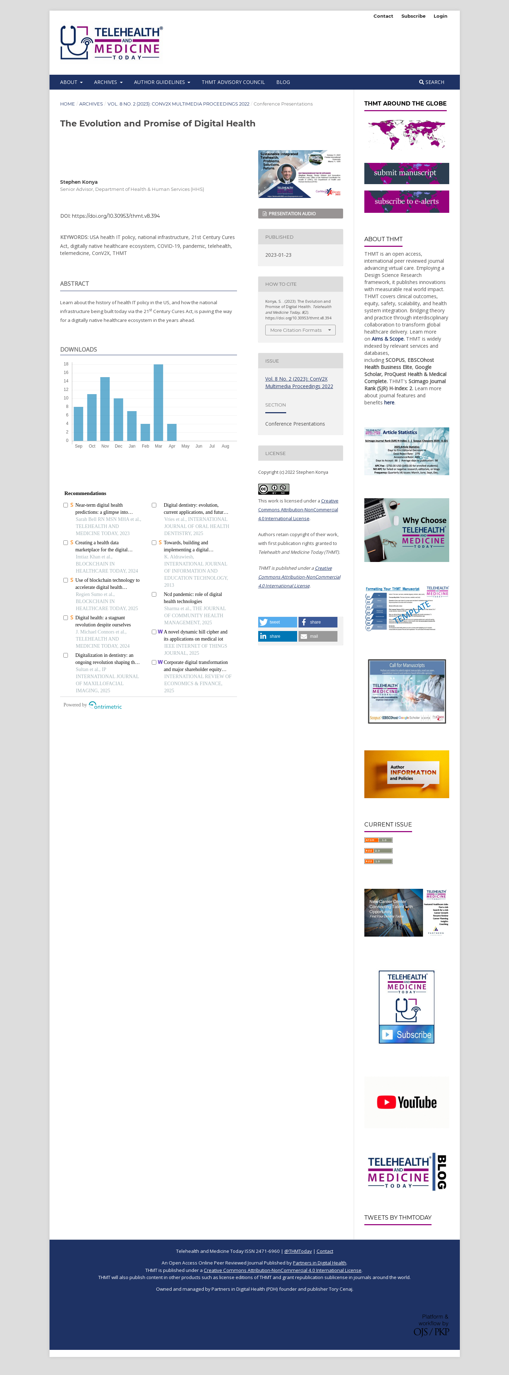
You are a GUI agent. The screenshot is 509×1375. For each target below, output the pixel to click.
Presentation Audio (292, 213)
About (69, 82)
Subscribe (413, 16)
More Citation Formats (296, 330)
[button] (277, 622)
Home (67, 104)
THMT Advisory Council (233, 82)
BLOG (283, 82)
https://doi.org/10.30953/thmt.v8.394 (116, 216)
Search (431, 82)
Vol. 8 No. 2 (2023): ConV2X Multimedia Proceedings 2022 (178, 104)
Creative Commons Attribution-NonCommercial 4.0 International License (298, 510)
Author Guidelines (160, 82)
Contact (383, 16)
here (389, 402)
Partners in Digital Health (319, 1263)
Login (440, 16)
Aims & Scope (388, 338)
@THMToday (298, 1251)
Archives (106, 82)
